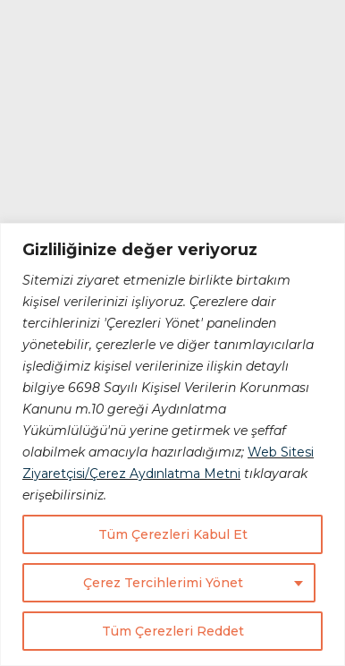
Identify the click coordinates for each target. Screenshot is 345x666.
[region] (172, 444)
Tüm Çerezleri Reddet (173, 631)
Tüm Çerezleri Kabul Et (173, 534)
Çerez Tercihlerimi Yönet (163, 583)
